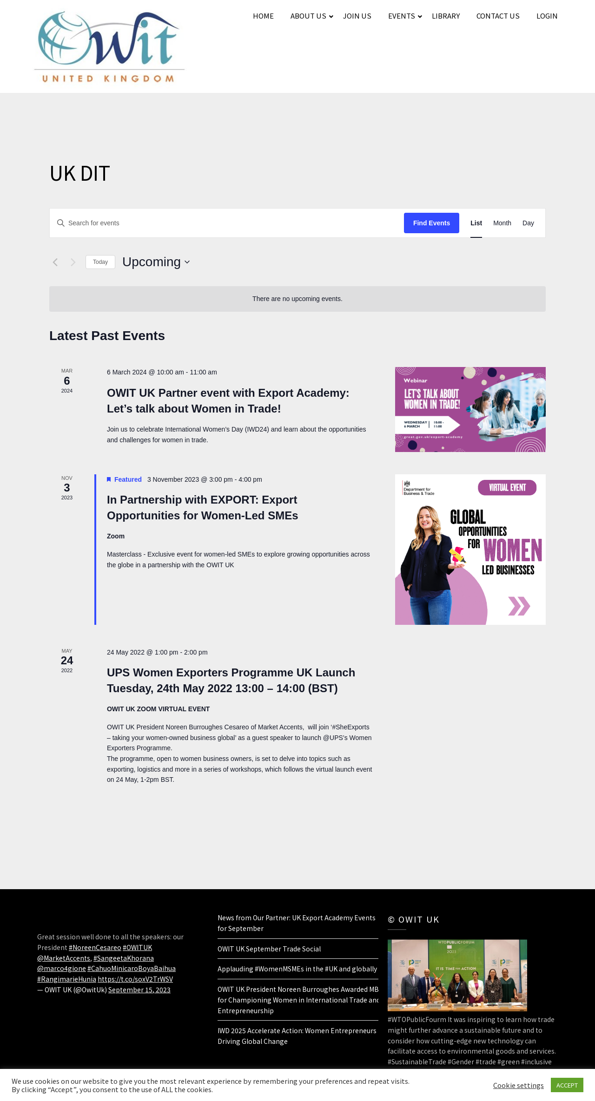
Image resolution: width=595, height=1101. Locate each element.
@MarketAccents (63, 958)
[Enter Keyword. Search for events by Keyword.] (227, 223)
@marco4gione (61, 968)
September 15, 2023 (139, 989)
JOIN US (357, 15)
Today (100, 262)
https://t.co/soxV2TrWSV (135, 978)
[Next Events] (73, 262)
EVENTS (401, 15)
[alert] (297, 299)
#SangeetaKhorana (123, 958)
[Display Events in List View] (476, 223)
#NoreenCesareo (95, 947)
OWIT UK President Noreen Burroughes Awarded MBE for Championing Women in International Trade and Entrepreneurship (300, 999)
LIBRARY (446, 15)
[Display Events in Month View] (502, 223)
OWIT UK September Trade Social (269, 948)
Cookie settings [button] (518, 1085)
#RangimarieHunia (66, 978)
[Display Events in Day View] (528, 223)
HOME (263, 15)
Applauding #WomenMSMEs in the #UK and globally (297, 968)
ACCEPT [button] (567, 1085)
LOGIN (547, 15)
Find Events (431, 223)
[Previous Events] (54, 262)
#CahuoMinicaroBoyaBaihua (131, 968)
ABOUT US (308, 15)
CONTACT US (498, 15)
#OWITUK (137, 947)
